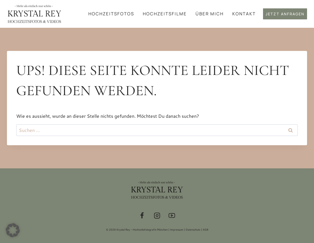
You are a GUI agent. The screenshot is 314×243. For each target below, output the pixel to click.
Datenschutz (193, 229)
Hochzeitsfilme (165, 14)
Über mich (210, 14)
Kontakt (244, 14)
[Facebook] (142, 215)
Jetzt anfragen (285, 13)
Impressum (176, 229)
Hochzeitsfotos (111, 14)
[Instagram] (157, 215)
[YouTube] (171, 215)
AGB (205, 229)
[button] (12, 230)
